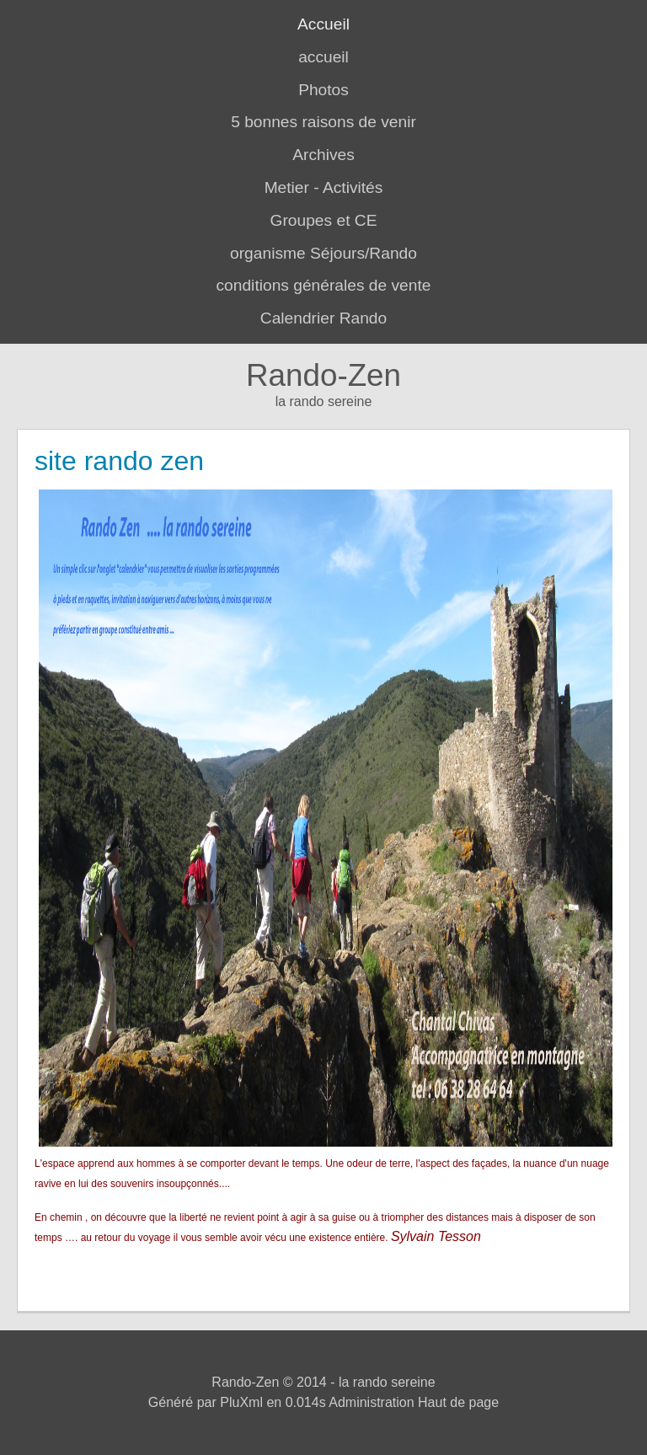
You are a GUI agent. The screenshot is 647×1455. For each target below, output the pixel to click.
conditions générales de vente (324, 285)
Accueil (323, 24)
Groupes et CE (323, 220)
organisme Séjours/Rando (323, 253)
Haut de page (458, 1402)
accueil (323, 57)
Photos (323, 90)
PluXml (241, 1402)
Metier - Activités (324, 187)
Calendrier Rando (323, 318)
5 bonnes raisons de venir (323, 122)
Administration (371, 1402)
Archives (323, 154)
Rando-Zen (323, 375)
